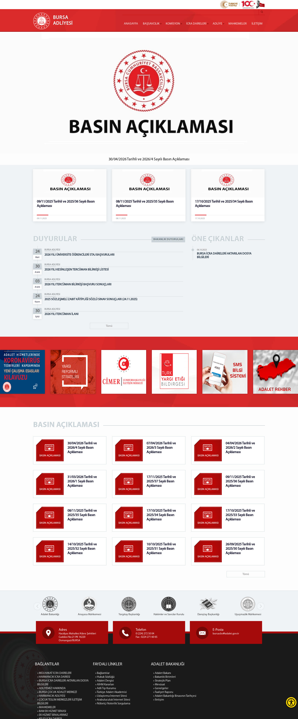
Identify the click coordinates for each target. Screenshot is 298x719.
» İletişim (198, 699)
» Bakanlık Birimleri (204, 677)
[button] (260, 606)
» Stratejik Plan (202, 680)
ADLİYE (217, 23)
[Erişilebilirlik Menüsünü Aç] (291, 702)
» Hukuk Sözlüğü (104, 715)
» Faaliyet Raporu (203, 692)
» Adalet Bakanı (202, 673)
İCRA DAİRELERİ (196, 23)
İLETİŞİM (257, 23)
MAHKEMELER (237, 23)
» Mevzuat (199, 684)
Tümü (109, 326)
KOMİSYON (173, 23)
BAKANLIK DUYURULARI (168, 239)
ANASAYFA (131, 23)
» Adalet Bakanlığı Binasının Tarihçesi (215, 696)
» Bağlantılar (102, 711)
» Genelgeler (201, 688)
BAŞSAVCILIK (151, 23)
